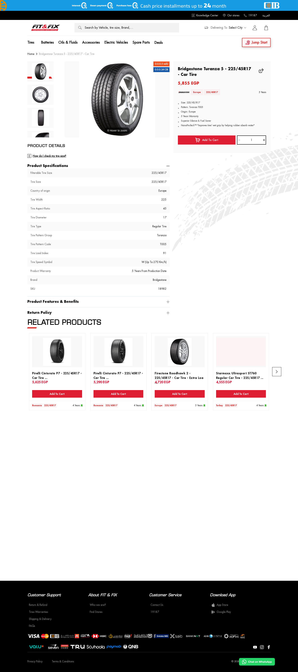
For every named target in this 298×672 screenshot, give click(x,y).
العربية (266, 15)
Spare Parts (141, 42)
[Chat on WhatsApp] (257, 661)
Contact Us (157, 605)
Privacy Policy (35, 661)
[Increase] (264, 140)
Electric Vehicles (116, 42)
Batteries (47, 42)
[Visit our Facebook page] (269, 646)
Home (30, 54)
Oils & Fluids (68, 42)
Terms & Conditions (63, 661)
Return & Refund (38, 605)
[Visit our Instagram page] (262, 646)
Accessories (91, 42)
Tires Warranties (38, 612)
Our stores (231, 15)
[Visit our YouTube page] (255, 646)
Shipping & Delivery (40, 619)
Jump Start (256, 42)
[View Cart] (266, 27)
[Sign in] (254, 27)
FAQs (32, 626)
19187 (250, 15)
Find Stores (96, 612)
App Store (219, 605)
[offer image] (149, 5)
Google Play (221, 612)
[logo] (45, 27)
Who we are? (98, 605)
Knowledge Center (205, 15)
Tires (30, 42)
